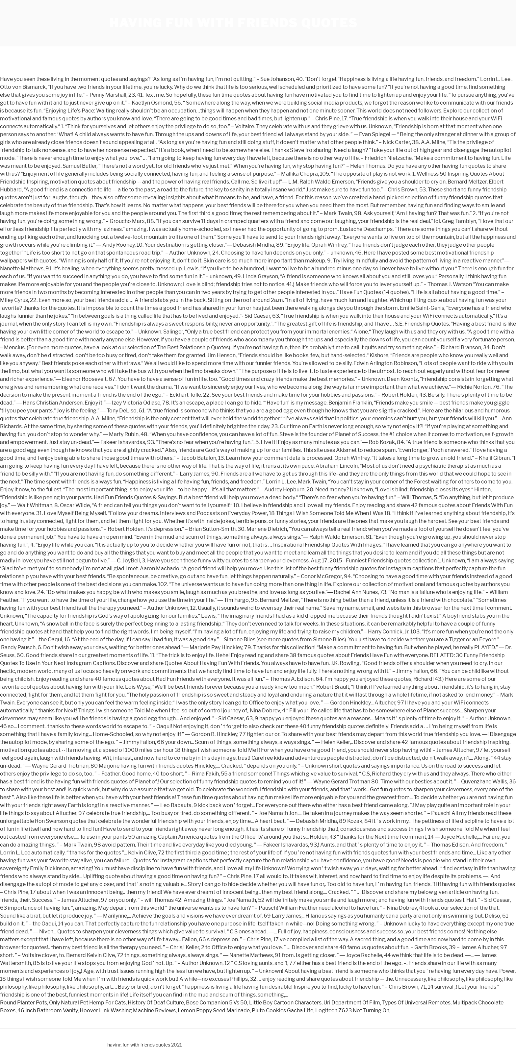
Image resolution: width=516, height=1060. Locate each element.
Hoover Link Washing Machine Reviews (128, 1010)
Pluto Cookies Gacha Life (282, 1010)
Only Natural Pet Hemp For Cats (87, 1002)
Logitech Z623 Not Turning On (352, 1010)
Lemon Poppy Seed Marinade (214, 1010)
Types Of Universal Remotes (416, 1002)
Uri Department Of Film (351, 1002)
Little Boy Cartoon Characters (285, 1002)
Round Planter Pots (23, 1002)
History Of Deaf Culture (156, 1002)
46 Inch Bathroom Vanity (47, 1010)
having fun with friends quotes (233, 23)
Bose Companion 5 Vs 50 (216, 1002)
